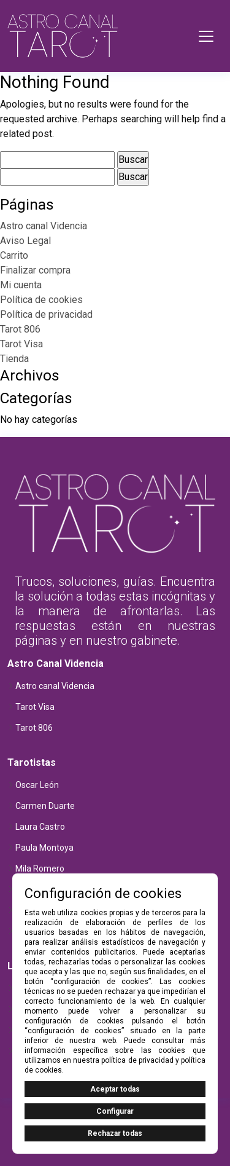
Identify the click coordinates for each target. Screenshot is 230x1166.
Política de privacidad (46, 314)
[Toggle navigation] (206, 36)
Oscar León (37, 785)
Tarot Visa (21, 344)
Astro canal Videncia (43, 226)
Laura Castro (40, 826)
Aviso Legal (25, 240)
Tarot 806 (20, 329)
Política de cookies (41, 299)
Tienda (14, 358)
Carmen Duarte (45, 806)
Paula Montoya (44, 847)
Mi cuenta (21, 285)
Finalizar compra (35, 270)
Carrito (14, 255)
